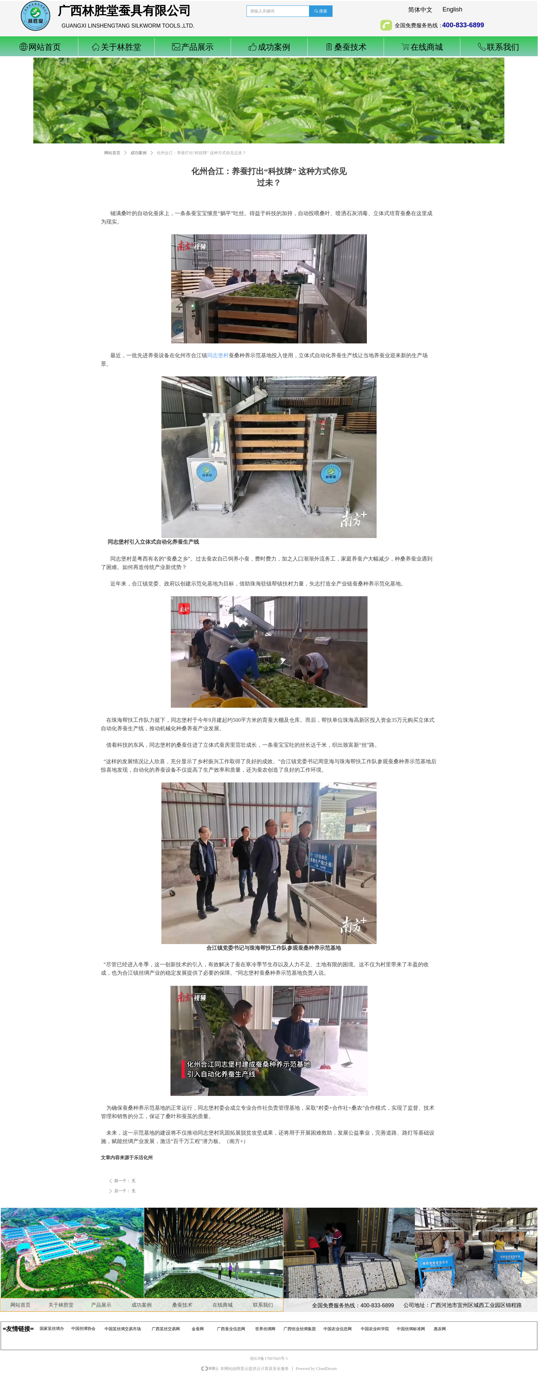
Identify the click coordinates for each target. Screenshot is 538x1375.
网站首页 (112, 152)
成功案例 (138, 152)
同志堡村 (218, 355)
